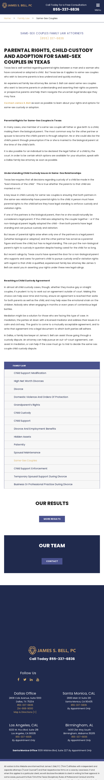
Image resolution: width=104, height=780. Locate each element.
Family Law (23, 18)
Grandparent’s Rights (27, 406)
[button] (98, 7)
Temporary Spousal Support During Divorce (40, 478)
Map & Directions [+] (25, 713)
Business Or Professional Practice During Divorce (43, 486)
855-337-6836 (25, 706)
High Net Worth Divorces (29, 382)
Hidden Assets (22, 438)
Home (7, 18)
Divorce (18, 390)
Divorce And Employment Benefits (35, 430)
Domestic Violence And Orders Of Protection (41, 398)
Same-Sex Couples (25, 462)
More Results (52, 520)
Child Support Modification (30, 374)
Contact (52, 562)
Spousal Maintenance (27, 454)
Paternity (19, 446)
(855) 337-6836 (52, 38)
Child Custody (22, 414)
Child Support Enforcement (30, 470)
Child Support (22, 422)
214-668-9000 (25, 710)
